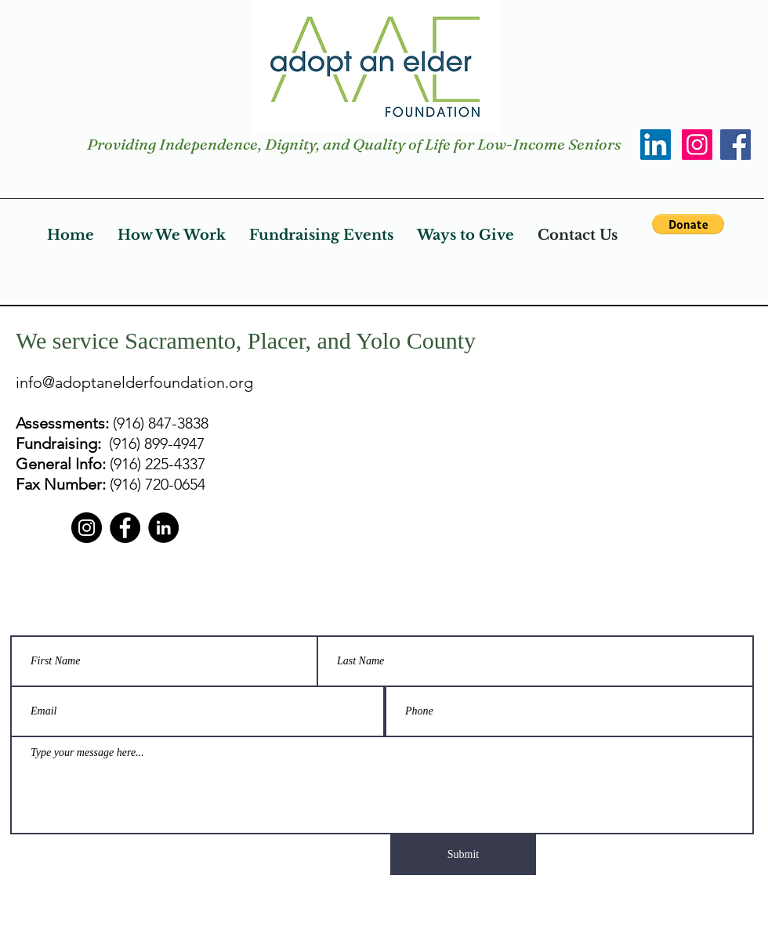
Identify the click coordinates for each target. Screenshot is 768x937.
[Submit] (463, 854)
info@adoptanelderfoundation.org (134, 382)
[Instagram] (697, 144)
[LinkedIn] (655, 144)
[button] (688, 224)
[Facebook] (735, 144)
